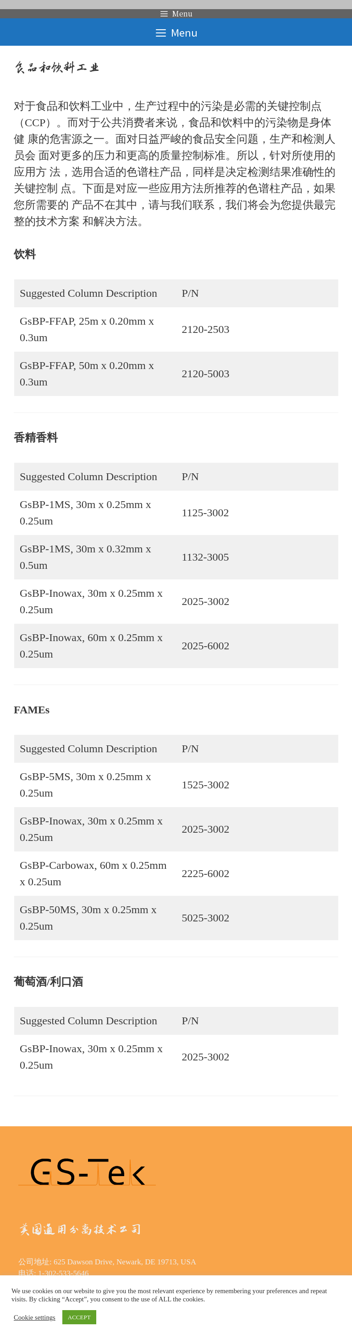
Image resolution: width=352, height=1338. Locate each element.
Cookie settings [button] (34, 1317)
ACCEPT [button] (79, 1317)
